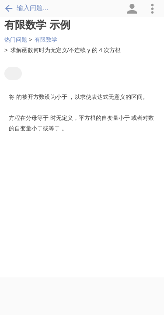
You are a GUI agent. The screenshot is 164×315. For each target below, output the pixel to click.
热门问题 (15, 39)
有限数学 (46, 39)
